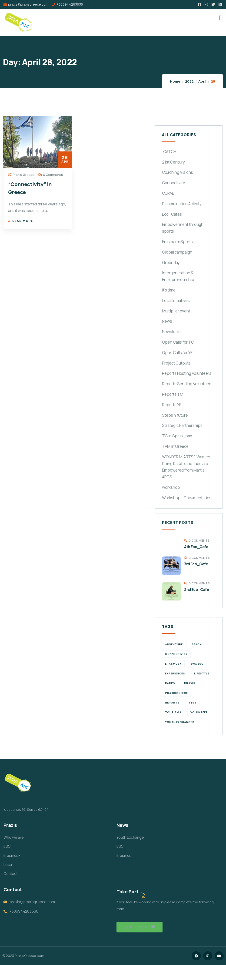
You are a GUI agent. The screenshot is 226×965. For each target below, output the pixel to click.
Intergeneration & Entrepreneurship (178, 276)
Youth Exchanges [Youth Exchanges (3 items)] (179, 722)
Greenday (171, 262)
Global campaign (177, 252)
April (202, 81)
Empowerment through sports (182, 228)
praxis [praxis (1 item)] (189, 683)
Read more (20, 221)
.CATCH (169, 151)
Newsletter (172, 331)
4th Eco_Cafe (196, 546)
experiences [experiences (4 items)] (175, 673)
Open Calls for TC (178, 342)
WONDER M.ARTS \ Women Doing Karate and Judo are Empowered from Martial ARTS (186, 466)
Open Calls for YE (177, 352)
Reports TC (172, 394)
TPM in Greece (175, 446)
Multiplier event (176, 311)
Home (175, 81)
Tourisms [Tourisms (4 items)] (173, 712)
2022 (189, 81)
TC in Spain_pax (177, 436)
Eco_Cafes (172, 214)
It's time (169, 290)
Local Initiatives (176, 300)
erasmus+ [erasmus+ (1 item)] (173, 663)
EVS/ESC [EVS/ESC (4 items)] (197, 663)
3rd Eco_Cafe (196, 563)
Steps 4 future (175, 415)
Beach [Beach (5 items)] (197, 644)
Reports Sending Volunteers (187, 383)
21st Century (173, 162)
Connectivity (173, 182)
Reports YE (171, 404)
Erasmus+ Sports (177, 241)
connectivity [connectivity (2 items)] (176, 654)
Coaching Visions (177, 172)
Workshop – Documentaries (186, 497)
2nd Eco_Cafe (196, 589)
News (167, 321)
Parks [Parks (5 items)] (170, 683)
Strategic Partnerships (182, 425)
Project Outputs (176, 363)
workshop (171, 487)
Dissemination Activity (182, 203)
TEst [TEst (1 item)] (192, 702)
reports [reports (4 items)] (172, 702)
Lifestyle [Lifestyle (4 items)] (201, 673)
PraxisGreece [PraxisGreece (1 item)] (176, 693)
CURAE (168, 193)
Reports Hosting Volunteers (186, 373)
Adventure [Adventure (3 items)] (174, 644)
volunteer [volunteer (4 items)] (199, 712)
